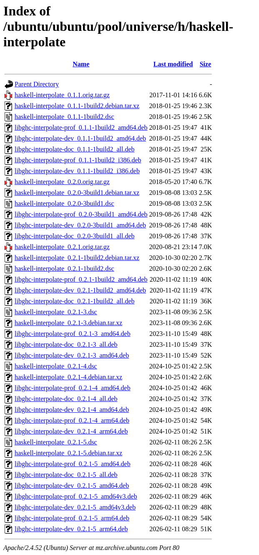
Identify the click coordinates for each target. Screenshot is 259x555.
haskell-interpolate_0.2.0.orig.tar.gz (62, 181)
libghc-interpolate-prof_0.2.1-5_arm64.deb (72, 518)
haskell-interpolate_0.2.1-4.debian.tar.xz (68, 377)
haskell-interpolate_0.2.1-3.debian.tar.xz (68, 322)
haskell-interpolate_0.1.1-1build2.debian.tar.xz (77, 105)
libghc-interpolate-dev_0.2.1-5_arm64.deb (71, 528)
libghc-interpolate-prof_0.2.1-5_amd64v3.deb (76, 496)
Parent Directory (37, 84)
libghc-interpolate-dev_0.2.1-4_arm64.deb (71, 431)
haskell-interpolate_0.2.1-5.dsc (56, 442)
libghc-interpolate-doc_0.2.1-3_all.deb (66, 344)
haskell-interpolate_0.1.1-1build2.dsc (64, 116)
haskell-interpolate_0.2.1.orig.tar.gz (62, 246)
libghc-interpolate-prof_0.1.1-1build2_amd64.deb (81, 127)
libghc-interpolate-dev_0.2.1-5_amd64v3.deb (75, 507)
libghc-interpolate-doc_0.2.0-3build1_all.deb (74, 236)
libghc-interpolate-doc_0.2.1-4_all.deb (66, 398)
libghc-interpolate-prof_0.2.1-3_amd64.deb (73, 333)
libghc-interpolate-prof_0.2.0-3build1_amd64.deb (81, 214)
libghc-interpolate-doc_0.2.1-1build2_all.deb (74, 301)
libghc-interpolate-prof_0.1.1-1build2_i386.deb (78, 160)
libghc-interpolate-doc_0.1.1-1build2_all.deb (74, 149)
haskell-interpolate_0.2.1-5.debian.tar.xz (68, 453)
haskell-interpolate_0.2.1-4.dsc (56, 366)
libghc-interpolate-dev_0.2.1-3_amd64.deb (72, 355)
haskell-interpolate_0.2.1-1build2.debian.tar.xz (77, 257)
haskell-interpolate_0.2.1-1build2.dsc (64, 268)
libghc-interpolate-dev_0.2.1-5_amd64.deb (72, 485)
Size (205, 64)
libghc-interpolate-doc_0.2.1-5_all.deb (66, 474)
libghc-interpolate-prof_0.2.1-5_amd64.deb (73, 463)
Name (81, 64)
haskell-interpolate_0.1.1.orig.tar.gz (62, 94)
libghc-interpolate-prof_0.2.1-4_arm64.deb (72, 420)
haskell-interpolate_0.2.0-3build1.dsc (64, 203)
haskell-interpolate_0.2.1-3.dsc (56, 311)
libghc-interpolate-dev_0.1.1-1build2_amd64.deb (80, 138)
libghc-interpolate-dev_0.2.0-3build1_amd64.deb (80, 225)
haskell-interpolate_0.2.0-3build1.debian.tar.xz (77, 192)
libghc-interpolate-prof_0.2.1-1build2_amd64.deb (81, 279)
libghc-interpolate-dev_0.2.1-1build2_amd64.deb (80, 290)
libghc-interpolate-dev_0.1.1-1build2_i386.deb (77, 170)
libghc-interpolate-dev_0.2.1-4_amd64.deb (72, 409)
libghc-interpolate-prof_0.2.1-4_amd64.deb (73, 387)
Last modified (173, 64)
